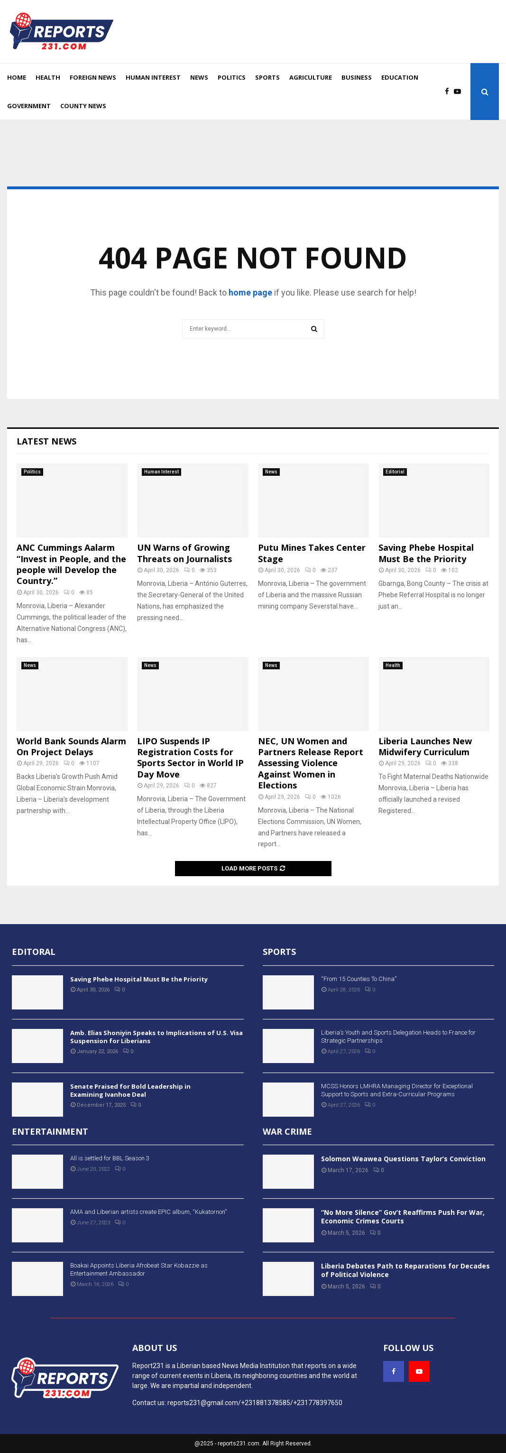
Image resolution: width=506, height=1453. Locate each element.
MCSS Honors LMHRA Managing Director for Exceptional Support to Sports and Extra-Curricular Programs (397, 1090)
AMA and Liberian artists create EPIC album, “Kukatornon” (148, 1211)
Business (356, 77)
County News (83, 106)
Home (16, 77)
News (199, 77)
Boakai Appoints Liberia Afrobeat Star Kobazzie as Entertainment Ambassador (139, 1269)
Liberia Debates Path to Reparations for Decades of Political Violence (405, 1270)
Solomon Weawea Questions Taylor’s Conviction (403, 1158)
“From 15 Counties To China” (358, 978)
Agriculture (310, 77)
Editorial (395, 471)
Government (29, 106)
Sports (267, 77)
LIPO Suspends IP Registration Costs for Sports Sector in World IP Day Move (190, 757)
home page (250, 292)
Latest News (46, 441)
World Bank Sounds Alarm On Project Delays (71, 746)
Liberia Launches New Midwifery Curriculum (425, 746)
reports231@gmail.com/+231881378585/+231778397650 (254, 1403)
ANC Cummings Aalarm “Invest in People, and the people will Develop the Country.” (71, 564)
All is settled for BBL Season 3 (109, 1158)
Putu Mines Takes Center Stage (312, 553)
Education (399, 77)
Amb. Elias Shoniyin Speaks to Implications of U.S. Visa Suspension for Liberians (156, 1036)
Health (48, 77)
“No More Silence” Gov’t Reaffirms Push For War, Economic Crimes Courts (403, 1216)
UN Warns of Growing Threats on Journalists (184, 553)
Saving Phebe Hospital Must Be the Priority (426, 553)
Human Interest (153, 77)
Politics (232, 77)
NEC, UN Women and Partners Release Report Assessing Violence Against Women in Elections (310, 763)
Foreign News (93, 77)
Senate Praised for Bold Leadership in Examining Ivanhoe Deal (130, 1090)
